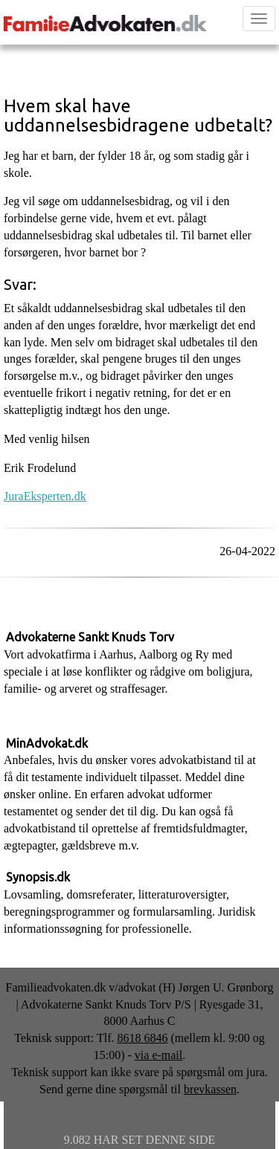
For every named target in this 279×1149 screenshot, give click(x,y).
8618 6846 (142, 1038)
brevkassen (210, 1089)
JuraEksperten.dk (45, 496)
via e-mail (158, 1055)
